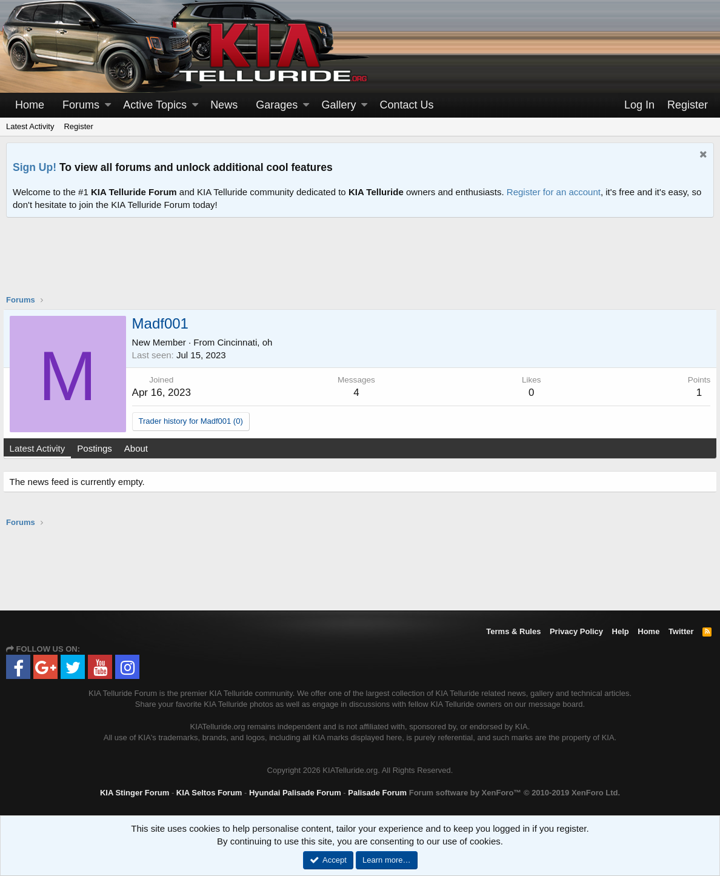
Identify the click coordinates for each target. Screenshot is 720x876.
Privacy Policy (576, 631)
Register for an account (554, 192)
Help (620, 631)
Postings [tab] (98, 448)
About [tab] (139, 448)
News (224, 105)
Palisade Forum (377, 792)
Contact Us (407, 105)
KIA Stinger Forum (134, 792)
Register (78, 126)
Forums (80, 105)
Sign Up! (34, 167)
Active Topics (155, 105)
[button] (108, 105)
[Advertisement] (360, 263)
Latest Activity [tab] (40, 448)
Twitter (681, 631)
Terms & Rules (513, 631)
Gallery (338, 105)
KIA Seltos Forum (209, 792)
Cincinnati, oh (248, 342)
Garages (277, 105)
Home (29, 105)
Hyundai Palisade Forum (295, 792)
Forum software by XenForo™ (514, 792)
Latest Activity (30, 126)
